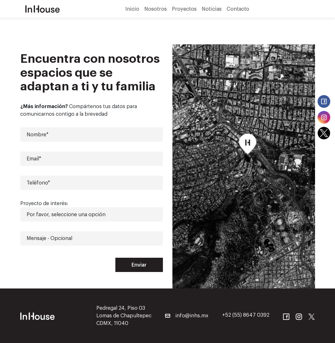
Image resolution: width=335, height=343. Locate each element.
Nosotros (155, 9)
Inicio (132, 9)
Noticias (212, 9)
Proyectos (184, 9)
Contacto (238, 9)
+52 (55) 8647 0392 (245, 315)
